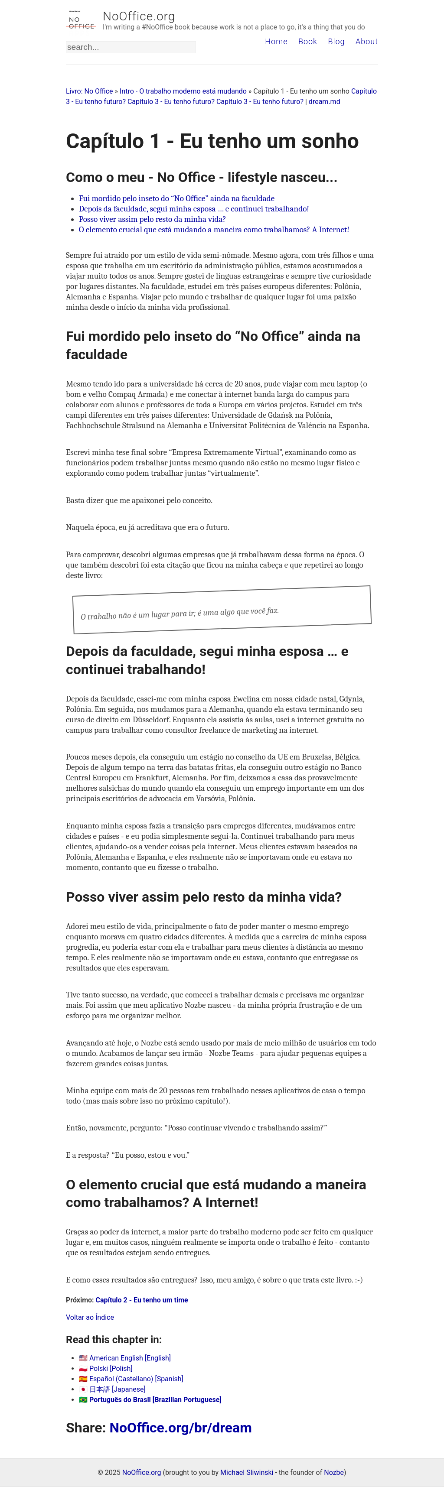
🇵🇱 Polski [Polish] (106, 1368)
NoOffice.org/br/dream (180, 1427)
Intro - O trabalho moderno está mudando (183, 91)
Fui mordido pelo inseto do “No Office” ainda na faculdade (176, 198)
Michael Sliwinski (246, 1472)
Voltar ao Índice (90, 1317)
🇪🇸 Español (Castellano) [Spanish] (131, 1379)
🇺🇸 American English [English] (125, 1358)
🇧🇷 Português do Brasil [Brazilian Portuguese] (150, 1400)
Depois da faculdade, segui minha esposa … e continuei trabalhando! (194, 209)
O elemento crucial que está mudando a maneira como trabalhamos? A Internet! (214, 229)
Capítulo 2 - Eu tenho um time (142, 1300)
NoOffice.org (139, 16)
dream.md (324, 101)
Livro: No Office (89, 91)
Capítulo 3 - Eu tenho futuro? (171, 101)
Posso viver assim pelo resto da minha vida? (152, 219)
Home (276, 41)
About (367, 41)
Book (307, 41)
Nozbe (334, 1472)
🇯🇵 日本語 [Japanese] (112, 1389)
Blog (336, 41)
